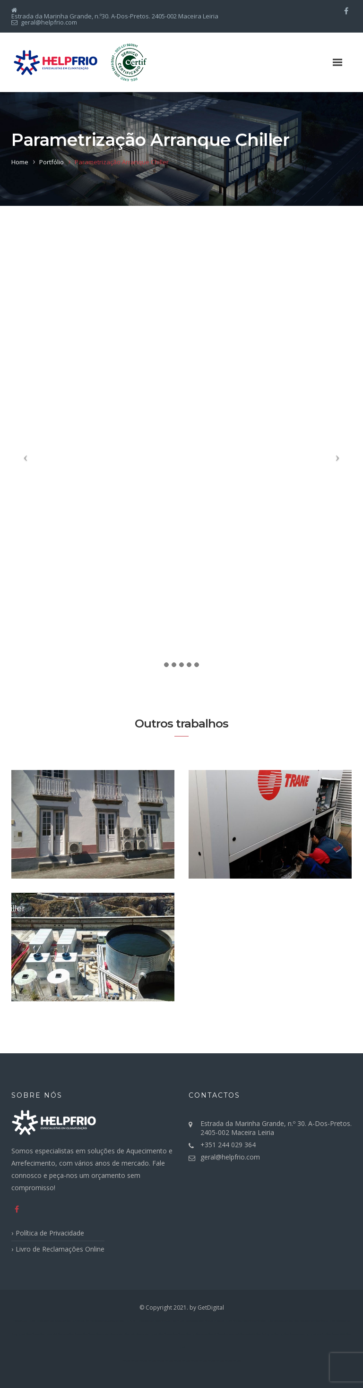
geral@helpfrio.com (230, 1156)
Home (19, 162)
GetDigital (211, 1307)
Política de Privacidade (50, 1232)
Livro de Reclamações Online (60, 1248)
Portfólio (51, 162)
